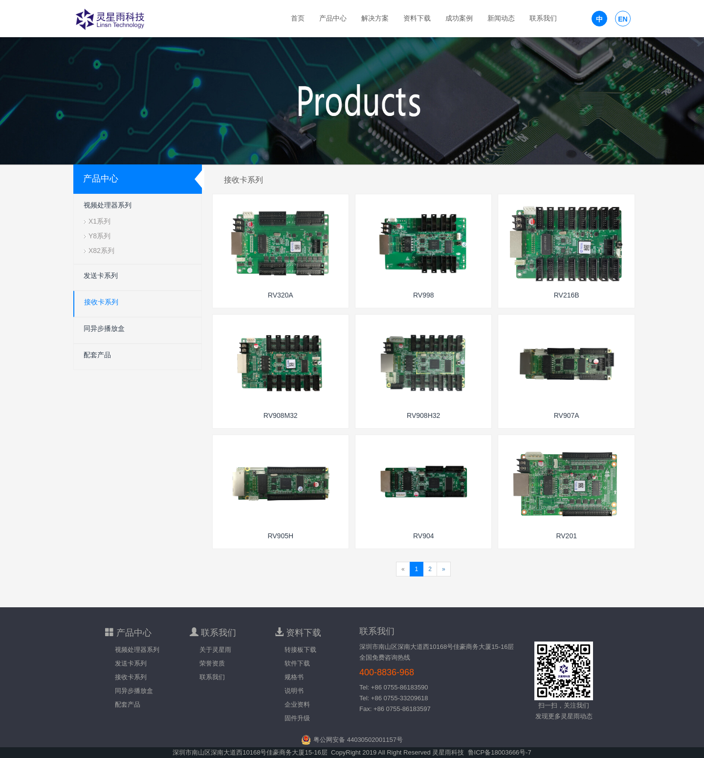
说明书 (294, 690)
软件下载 (297, 663)
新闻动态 (501, 18)
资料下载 (417, 18)
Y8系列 (99, 236)
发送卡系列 (101, 275)
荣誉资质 (212, 663)
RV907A (566, 415)
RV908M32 (281, 415)
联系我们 (543, 18)
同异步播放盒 (104, 328)
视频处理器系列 (108, 205)
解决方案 (375, 18)
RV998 (423, 295)
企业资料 (297, 704)
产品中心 (333, 18)
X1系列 (99, 221)
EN (622, 19)
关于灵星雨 (215, 649)
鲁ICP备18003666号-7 (499, 752)
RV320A (280, 295)
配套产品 (97, 355)
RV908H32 (423, 415)
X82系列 (101, 250)
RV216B (566, 295)
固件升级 (297, 718)
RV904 (423, 536)
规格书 (294, 677)
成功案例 (459, 18)
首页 (298, 18)
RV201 (566, 536)
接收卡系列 (101, 302)
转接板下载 (300, 649)
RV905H (280, 536)
